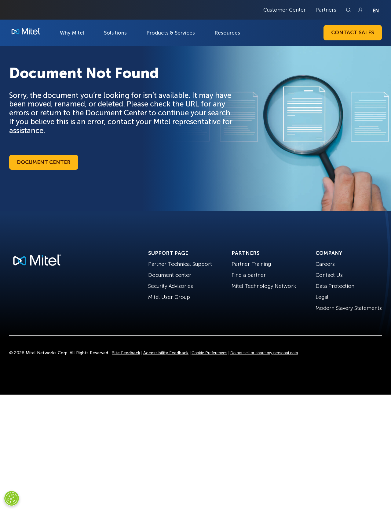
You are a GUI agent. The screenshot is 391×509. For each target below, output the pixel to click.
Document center (169, 275)
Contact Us (329, 275)
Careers (325, 264)
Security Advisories (170, 286)
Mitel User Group (169, 297)
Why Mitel (72, 33)
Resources (227, 33)
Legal (322, 297)
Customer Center (284, 10)
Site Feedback (126, 352)
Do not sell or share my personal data (264, 353)
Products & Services (170, 33)
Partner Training (251, 264)
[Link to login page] (360, 10)
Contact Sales (352, 32)
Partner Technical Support (180, 264)
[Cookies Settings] (11, 498)
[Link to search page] (349, 10)
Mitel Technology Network (264, 286)
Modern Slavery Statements (349, 308)
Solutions (115, 33)
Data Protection (335, 286)
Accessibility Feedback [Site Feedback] (165, 352)
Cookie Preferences (209, 353)
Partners (326, 10)
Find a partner (249, 275)
